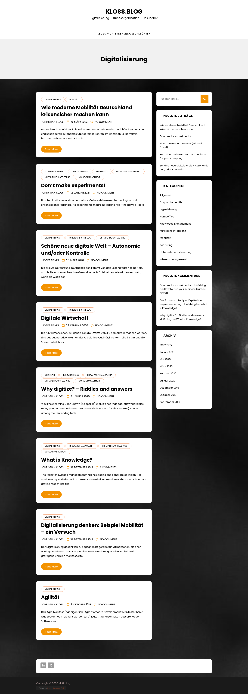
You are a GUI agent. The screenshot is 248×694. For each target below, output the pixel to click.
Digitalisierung (53, 99)
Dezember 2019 (169, 388)
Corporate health (54, 171)
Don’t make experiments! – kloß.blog (183, 285)
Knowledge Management (128, 171)
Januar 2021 (167, 352)
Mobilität (74, 99)
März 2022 (166, 345)
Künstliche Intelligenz (80, 237)
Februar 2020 (168, 373)
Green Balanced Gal (55, 688)
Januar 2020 (167, 380)
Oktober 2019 (168, 395)
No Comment (103, 122)
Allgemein (50, 375)
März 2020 (166, 366)
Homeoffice (102, 171)
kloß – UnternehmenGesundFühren (124, 33)
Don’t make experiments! (176, 136)
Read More (51, 149)
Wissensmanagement (89, 177)
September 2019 (170, 402)
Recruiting (166, 245)
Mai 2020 (165, 359)
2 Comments (108, 467)
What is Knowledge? (188, 319)
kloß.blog (124, 11)
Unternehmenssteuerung (57, 177)
